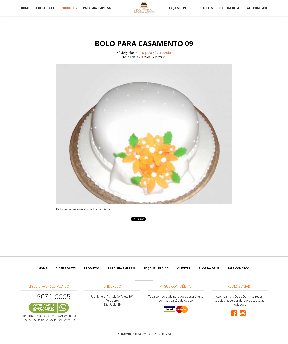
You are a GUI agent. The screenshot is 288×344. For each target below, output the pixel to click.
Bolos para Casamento (153, 53)
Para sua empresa (97, 8)
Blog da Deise (229, 8)
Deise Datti (144, 8)
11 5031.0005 (49, 296)
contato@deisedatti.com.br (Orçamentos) (49, 316)
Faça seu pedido (181, 8)
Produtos (69, 8)
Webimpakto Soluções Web (155, 334)
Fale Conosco (256, 8)
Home (25, 8)
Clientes (206, 8)
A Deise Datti (45, 8)
